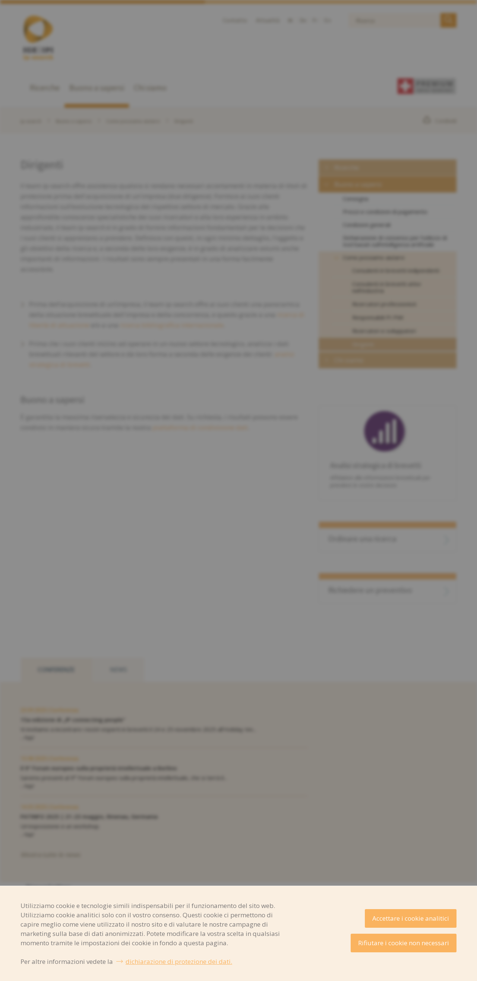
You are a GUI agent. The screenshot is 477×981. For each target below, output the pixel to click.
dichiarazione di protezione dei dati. (179, 961)
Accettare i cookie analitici (410, 918)
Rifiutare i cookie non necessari (403, 943)
